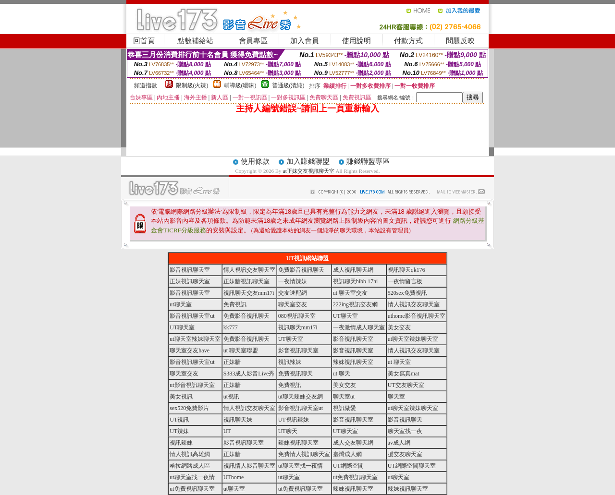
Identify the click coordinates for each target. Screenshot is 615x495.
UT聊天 (287, 431)
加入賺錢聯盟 (308, 161)
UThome (233, 477)
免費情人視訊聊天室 (304, 454)
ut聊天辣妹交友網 (300, 396)
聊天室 (396, 396)
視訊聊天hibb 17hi (355, 281)
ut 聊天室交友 (350, 293)
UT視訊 (179, 419)
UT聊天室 (345, 316)
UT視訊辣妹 (293, 419)
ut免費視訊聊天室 (355, 477)
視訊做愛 (344, 408)
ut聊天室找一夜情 (300, 465)
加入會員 (304, 41)
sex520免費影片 (189, 408)
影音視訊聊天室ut (192, 316)
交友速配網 (292, 293)
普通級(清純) (288, 85)
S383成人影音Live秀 (249, 373)
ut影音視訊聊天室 (192, 385)
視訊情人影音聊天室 (249, 465)
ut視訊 (231, 396)
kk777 (230, 327)
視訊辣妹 (289, 362)
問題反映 (460, 41)
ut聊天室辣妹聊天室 (195, 339)
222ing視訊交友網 (355, 304)
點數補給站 (195, 41)
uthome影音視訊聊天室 (416, 316)
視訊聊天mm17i (298, 327)
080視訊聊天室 (297, 316)
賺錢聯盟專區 (368, 161)
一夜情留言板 (405, 281)
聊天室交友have (189, 350)
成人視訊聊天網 (353, 269)
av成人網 (399, 442)
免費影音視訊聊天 (301, 269)
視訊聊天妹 (237, 419)
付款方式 (408, 41)
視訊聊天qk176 (406, 269)
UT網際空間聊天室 (412, 465)
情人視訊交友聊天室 (249, 269)
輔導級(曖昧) (240, 85)
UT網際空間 (348, 465)
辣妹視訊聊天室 (353, 362)
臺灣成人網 (347, 454)
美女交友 (399, 327)
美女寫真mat (403, 373)
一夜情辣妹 (292, 281)
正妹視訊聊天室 (190, 281)
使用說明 (356, 41)
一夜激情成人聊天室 (359, 327)
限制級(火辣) (192, 85)
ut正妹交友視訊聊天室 (308, 171)
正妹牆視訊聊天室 (246, 281)
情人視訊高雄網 (190, 454)
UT (227, 431)
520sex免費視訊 (407, 293)
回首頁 (144, 41)
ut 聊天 (341, 373)
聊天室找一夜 (405, 431)
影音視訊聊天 (405, 419)
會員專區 (253, 41)
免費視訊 (234, 304)
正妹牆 (232, 362)
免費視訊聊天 (295, 373)
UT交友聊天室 (406, 385)
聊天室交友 (292, 304)
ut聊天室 (180, 304)
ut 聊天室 (399, 362)
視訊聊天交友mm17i (248, 293)
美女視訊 (181, 396)
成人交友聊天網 (353, 442)
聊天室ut (344, 396)
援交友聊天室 (405, 454)
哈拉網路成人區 (190, 465)
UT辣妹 (179, 431)
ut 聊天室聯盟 (240, 350)
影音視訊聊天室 (190, 269)
